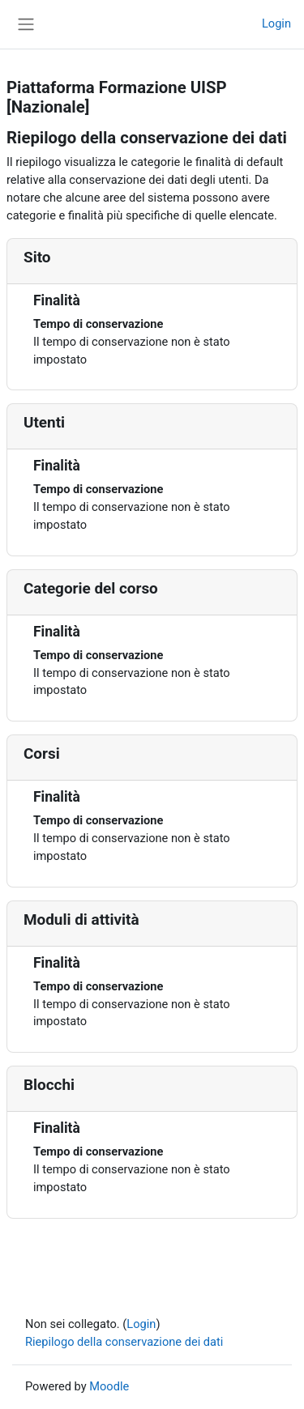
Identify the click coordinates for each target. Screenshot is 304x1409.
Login (276, 23)
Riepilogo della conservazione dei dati (124, 1342)
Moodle (109, 1386)
